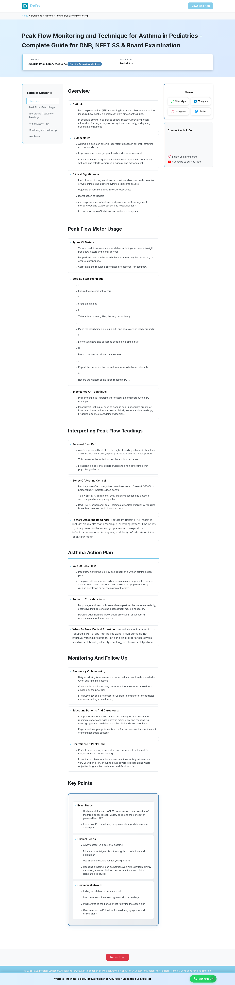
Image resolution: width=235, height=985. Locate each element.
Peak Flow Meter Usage (42, 107)
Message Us (203, 978)
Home (25, 15)
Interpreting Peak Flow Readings (41, 115)
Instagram (178, 111)
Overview (34, 101)
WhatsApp (178, 101)
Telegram (201, 101)
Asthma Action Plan (39, 123)
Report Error (117, 962)
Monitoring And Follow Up (43, 130)
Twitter (201, 111)
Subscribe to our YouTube (184, 162)
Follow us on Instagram (182, 157)
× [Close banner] (213, 978)
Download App (200, 5)
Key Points (34, 136)
